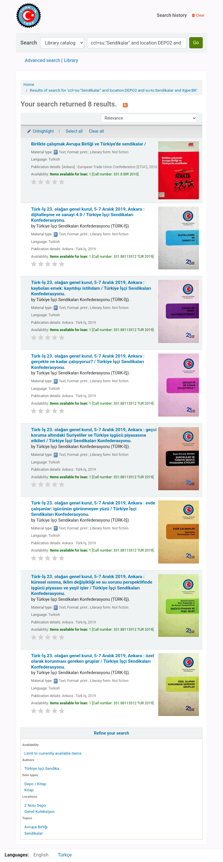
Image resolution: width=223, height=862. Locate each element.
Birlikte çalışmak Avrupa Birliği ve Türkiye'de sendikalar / (88, 144)
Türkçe (65, 855)
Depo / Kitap (35, 783)
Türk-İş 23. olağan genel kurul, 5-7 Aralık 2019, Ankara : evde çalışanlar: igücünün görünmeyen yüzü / (93, 508)
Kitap (29, 790)
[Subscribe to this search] (125, 104)
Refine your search (111, 733)
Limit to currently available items (53, 753)
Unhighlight (40, 131)
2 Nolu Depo (35, 805)
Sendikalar (33, 833)
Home (29, 84)
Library (71, 60)
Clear (198, 15)
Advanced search (42, 60)
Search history (172, 15)
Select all (74, 131)
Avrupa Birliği (36, 826)
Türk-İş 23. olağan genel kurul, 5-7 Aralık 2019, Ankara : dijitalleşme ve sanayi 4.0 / (88, 215)
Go (196, 42)
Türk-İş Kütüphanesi (45, 15)
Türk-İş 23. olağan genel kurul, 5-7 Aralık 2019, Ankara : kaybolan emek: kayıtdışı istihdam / (91, 288)
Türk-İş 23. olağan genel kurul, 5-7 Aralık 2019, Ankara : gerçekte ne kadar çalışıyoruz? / (88, 361)
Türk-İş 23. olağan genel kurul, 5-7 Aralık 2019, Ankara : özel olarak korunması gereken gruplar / (92, 661)
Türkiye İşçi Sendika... (43, 768)
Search (28, 43)
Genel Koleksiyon (39, 811)
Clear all (96, 131)
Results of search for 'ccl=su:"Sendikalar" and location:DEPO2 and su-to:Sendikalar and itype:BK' (113, 90)
